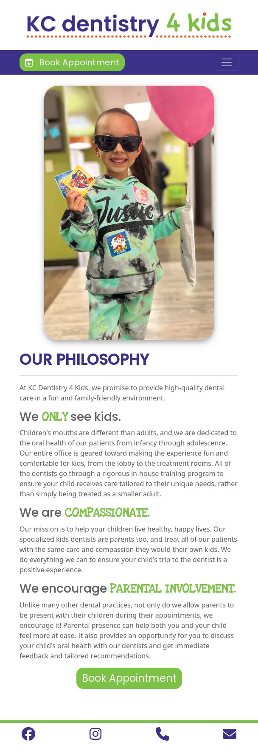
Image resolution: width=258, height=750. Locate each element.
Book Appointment (72, 62)
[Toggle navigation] (226, 62)
